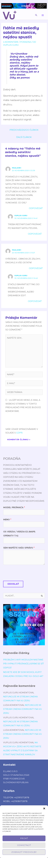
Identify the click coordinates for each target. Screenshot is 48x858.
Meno (7, 519)
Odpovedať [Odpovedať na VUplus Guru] (35, 234)
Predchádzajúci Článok (24, 130)
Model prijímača (14, 507)
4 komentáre (10, 42)
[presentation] (24, 421)
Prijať (24, 838)
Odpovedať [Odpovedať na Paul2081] (36, 208)
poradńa (25, 42)
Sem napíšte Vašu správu (19, 548)
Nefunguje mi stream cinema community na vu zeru (22, 709)
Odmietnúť (24, 845)
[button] (44, 808)
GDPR (19, 433)
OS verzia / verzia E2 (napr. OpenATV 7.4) (19, 533)
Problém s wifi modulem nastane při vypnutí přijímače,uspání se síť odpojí (23, 664)
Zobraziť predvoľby (24, 852)
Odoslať (13, 584)
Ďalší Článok (24, 137)
